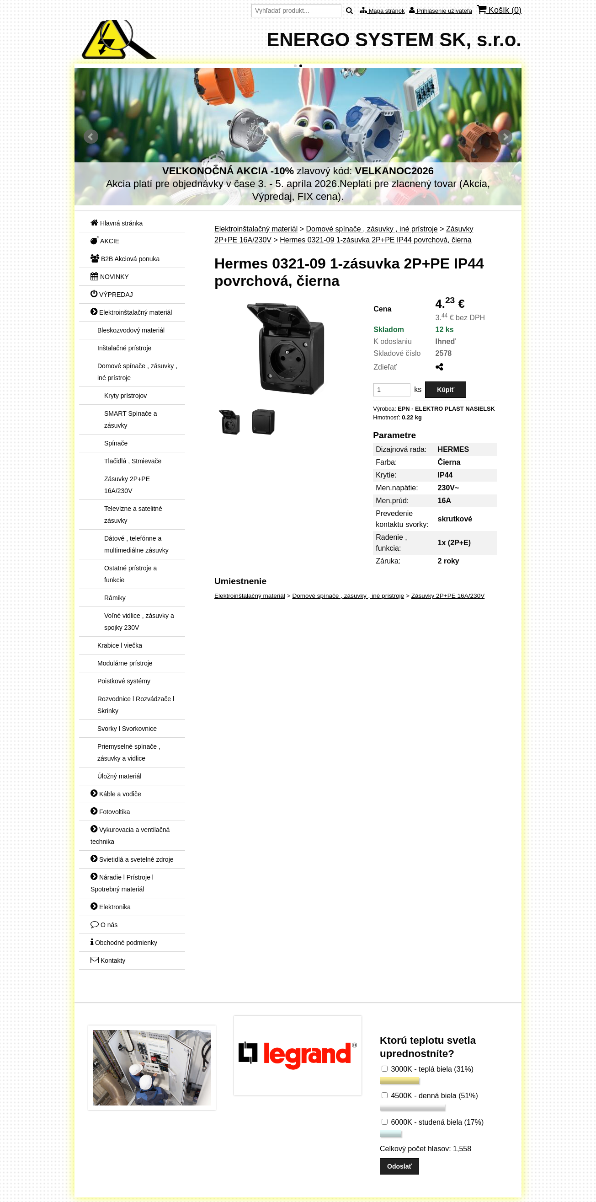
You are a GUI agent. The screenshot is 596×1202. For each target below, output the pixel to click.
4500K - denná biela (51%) (430, 1096)
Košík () (499, 10)
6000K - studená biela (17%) (433, 1122)
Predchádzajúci (91, 136)
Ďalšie (505, 136)
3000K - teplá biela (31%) (428, 1069)
